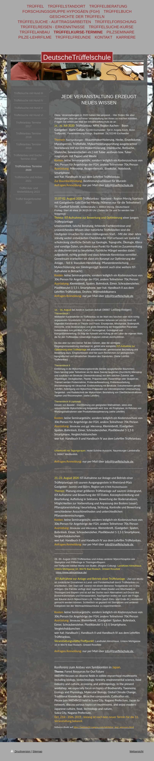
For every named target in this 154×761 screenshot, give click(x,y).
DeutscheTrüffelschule (77, 57)
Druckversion (21, 751)
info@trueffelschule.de (119, 185)
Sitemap (37, 751)
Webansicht (137, 751)
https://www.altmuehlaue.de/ (71, 572)
